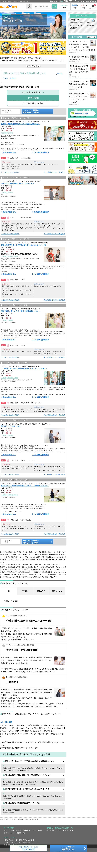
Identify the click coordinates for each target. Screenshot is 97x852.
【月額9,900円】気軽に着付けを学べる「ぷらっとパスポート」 (24, 368)
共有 (29, 6)
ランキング (10, 833)
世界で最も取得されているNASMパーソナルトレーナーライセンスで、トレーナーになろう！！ (82, 99)
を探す (75, 6)
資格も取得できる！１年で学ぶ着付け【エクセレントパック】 (24, 245)
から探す (64, 6)
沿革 (59, 830)
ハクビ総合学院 (6, 722)
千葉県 (59, 74)
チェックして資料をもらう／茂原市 (15, 118)
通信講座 (27, 830)
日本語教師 (12, 682)
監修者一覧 (21, 833)
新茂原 (15, 601)
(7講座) (33, 98)
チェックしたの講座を (68, 848)
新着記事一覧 (91, 37)
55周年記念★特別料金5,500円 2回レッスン (17, 183)
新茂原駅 (13, 78)
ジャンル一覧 (16, 830)
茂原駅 (5, 78)
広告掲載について (29, 842)
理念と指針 (51, 830)
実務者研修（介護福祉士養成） (23, 650)
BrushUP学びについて (24, 840)
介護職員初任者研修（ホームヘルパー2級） (30, 620)
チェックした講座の (37, 111)
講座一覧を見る (33, 66)
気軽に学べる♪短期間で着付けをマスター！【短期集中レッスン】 (25, 486)
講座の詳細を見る (9, 152)
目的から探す (37, 830)
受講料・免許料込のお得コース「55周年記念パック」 (20, 124)
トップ (6, 830)
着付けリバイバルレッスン (11, 426)
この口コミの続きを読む (11, 172)
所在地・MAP (68, 830)
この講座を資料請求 (41, 152)
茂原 (7, 601)
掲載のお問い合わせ (91, 1)
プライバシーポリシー (12, 842)
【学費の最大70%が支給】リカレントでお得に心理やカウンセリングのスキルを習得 (82, 71)
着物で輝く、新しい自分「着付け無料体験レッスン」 (20, 311)
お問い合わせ (9, 840)
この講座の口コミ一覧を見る (55, 172)
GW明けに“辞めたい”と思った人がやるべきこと (82, 59)
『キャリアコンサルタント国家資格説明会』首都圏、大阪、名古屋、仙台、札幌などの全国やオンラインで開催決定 (82, 47)
